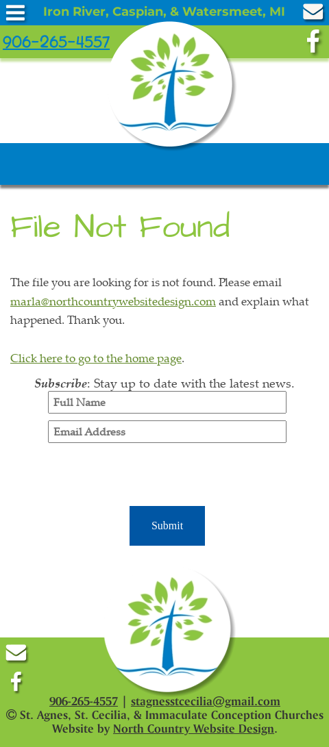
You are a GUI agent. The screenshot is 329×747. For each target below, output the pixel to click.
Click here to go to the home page (96, 358)
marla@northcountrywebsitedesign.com (113, 301)
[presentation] (167, 476)
